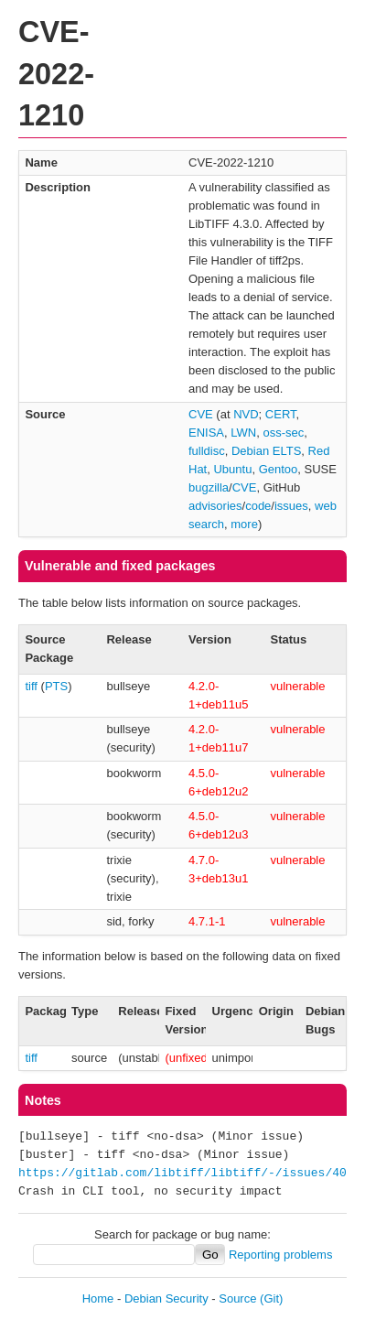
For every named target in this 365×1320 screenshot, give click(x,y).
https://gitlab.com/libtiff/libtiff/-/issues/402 (186, 1173)
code (258, 506)
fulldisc (206, 451)
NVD (245, 414)
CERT (280, 414)
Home (98, 1298)
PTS (56, 686)
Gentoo (278, 469)
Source (237, 1298)
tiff (31, 686)
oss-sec (283, 432)
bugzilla (208, 487)
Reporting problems (280, 1254)
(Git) (271, 1298)
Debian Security (166, 1298)
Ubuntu (232, 469)
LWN (243, 432)
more (244, 524)
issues (291, 506)
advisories (215, 506)
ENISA (206, 432)
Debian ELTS (266, 451)
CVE (200, 414)
